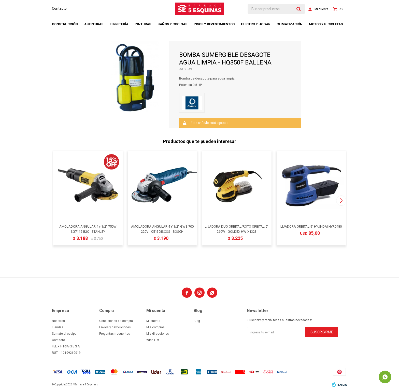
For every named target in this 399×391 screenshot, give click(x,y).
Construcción (65, 24)
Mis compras (155, 327)
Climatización (290, 24)
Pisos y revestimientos (214, 24)
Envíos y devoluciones (115, 327)
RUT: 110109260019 (66, 353)
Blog (197, 321)
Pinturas (143, 24)
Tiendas (57, 327)
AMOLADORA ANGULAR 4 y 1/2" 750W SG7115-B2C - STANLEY (88, 229)
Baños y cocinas (172, 24)
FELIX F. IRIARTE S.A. (66, 346)
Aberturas (93, 24)
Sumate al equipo (64, 333)
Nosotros (58, 321)
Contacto (59, 8)
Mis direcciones (157, 333)
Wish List (152, 340)
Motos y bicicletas (326, 24)
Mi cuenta (153, 321)
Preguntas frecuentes (114, 333)
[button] (341, 200)
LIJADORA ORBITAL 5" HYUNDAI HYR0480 (311, 226)
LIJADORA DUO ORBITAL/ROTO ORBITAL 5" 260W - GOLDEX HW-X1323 (236, 229)
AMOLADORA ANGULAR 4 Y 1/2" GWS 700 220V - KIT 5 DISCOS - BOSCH (162, 229)
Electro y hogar (255, 24)
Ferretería (119, 24)
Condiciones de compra (116, 321)
